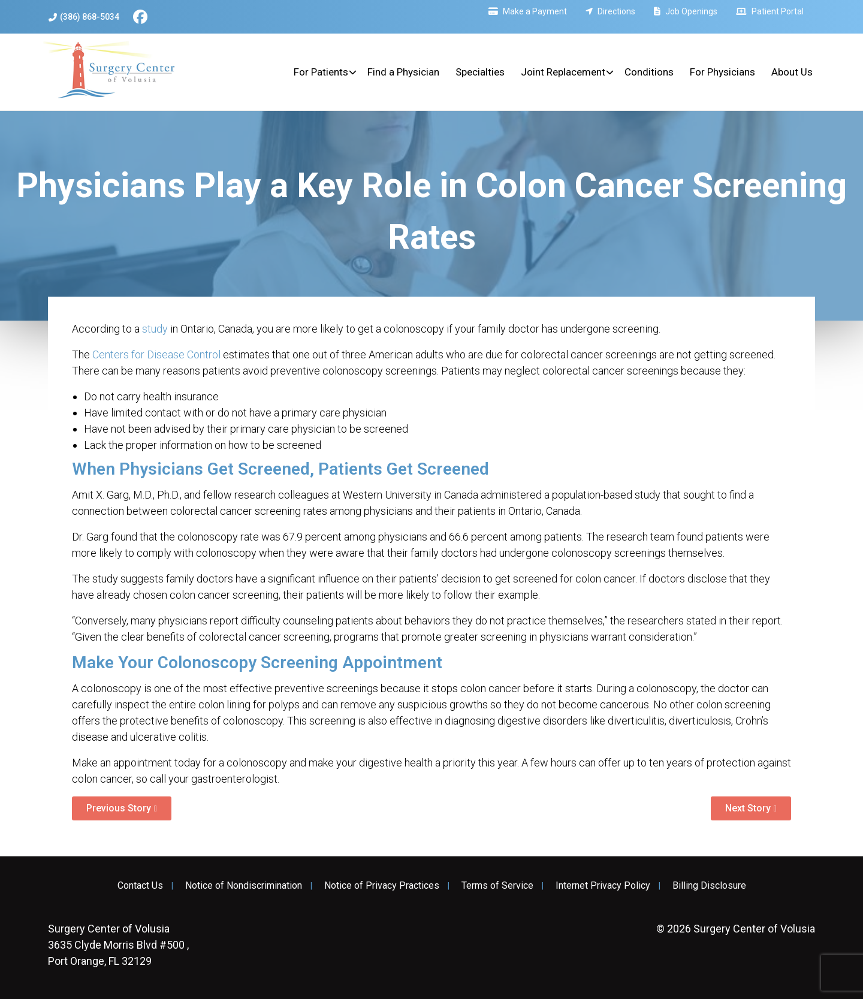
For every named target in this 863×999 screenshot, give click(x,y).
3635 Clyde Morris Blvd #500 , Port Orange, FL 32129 (118, 944)
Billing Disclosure (709, 886)
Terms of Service (497, 886)
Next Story (748, 808)
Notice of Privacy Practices (381, 886)
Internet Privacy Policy (603, 886)
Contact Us (140, 886)
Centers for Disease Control (156, 354)
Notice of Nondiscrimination (243, 886)
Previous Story (118, 808)
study (155, 328)
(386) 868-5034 (84, 17)
